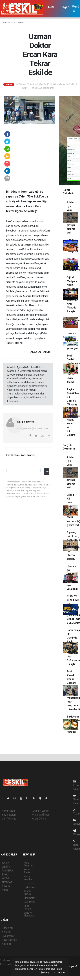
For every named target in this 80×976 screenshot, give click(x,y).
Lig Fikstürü (30, 887)
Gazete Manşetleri (29, 914)
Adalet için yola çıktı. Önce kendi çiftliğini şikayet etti (71, 217)
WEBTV (6, 866)
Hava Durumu (28, 864)
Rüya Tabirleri (9, 939)
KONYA (6, 878)
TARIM (50, 7)
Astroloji (6, 943)
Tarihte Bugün (28, 892)
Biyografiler (8, 935)
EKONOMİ (7, 882)
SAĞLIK (6, 886)
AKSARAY (7, 870)
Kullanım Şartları (40, 810)
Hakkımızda (8, 810)
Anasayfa (8, 22)
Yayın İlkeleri (8, 814)
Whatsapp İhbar (40, 814)
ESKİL (5, 874)
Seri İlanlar (29, 901)
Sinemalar (29, 897)
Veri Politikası (9, 818)
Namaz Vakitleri (28, 878)
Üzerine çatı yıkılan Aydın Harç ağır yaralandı (72, 577)
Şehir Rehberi (28, 907)
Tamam (59, 972)
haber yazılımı (7, 967)
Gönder (47, 471)
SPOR (5, 890)
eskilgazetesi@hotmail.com (32, 428)
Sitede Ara (8, 928)
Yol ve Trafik (27, 871)
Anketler (6, 931)
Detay (45, 972)
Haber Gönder (39, 818)
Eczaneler (29, 883)
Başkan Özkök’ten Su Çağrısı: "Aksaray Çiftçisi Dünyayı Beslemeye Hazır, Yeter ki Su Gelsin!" (73, 412)
